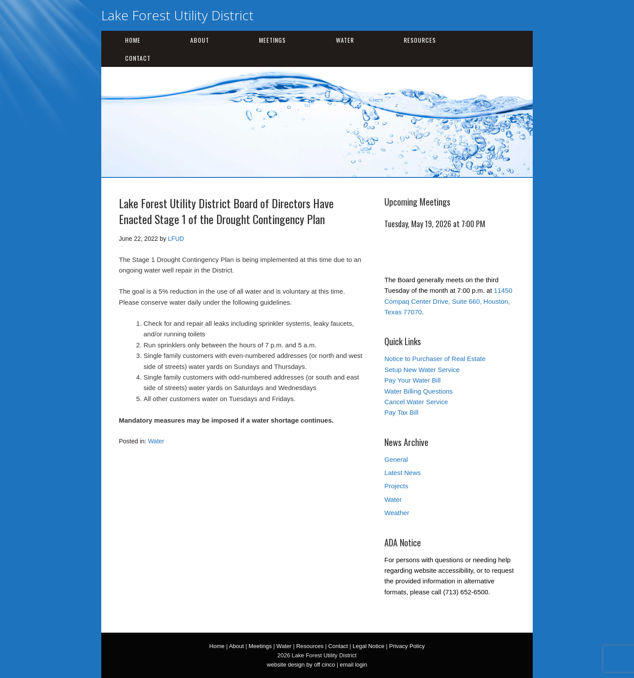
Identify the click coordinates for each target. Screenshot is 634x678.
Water (345, 39)
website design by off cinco (301, 664)
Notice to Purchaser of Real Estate (435, 358)
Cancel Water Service (416, 401)
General (396, 459)
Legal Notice (368, 646)
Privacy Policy (407, 646)
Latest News (402, 472)
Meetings (272, 39)
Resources (420, 39)
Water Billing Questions (418, 391)
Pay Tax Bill (401, 412)
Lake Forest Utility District (177, 15)
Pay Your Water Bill (412, 380)
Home (132, 39)
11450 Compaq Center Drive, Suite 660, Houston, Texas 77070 (448, 301)
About (199, 39)
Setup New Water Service (422, 369)
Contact (138, 58)
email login (353, 664)
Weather (396, 512)
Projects (396, 486)
